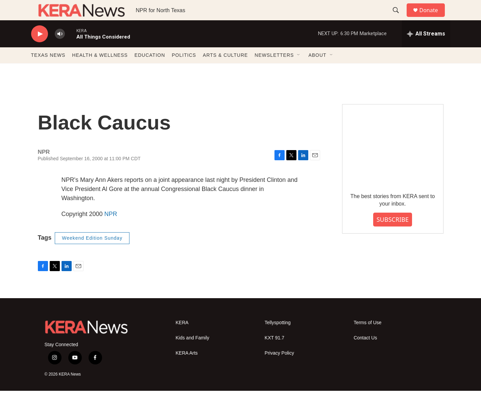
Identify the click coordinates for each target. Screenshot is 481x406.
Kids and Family (193, 353)
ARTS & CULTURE (225, 70)
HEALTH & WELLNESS (100, 70)
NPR (110, 229)
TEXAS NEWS (48, 70)
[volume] (60, 49)
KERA (182, 337)
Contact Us (365, 353)
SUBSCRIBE (393, 235)
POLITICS (184, 70)
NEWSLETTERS (274, 70)
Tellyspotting (278, 337)
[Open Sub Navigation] (299, 70)
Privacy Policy (279, 368)
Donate (433, 17)
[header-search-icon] (399, 18)
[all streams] (426, 49)
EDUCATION (150, 70)
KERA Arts (187, 368)
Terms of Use (367, 337)
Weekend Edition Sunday (92, 253)
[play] (39, 49)
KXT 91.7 (274, 353)
